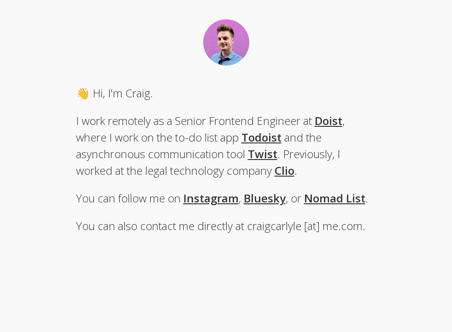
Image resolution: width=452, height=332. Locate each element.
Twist (262, 153)
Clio (284, 170)
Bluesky (265, 198)
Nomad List (334, 198)
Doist (328, 120)
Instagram (211, 198)
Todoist (261, 137)
